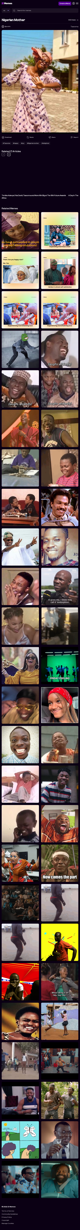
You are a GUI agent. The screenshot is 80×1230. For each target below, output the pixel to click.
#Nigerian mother (33, 143)
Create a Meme (65, 3)
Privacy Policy (7, 1217)
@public (8, 26)
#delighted (45, 143)
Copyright (5, 1220)
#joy (22, 143)
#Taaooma (6, 143)
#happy (15, 143)
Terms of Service (8, 1211)
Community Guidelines (10, 1214)
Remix (30, 137)
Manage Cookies (8, 1223)
